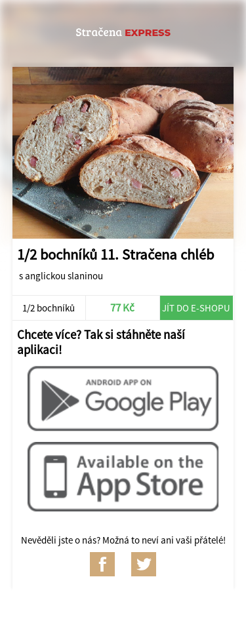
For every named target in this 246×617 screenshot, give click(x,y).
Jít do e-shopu (196, 308)
